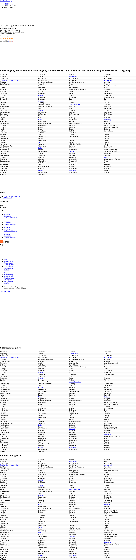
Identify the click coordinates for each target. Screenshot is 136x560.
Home (5, 259)
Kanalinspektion (9, 264)
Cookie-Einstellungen (10, 218)
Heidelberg (107, 119)
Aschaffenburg (73, 76)
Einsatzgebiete (8, 266)
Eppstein (40, 101)
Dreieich (40, 95)
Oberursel (72, 151)
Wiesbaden (72, 170)
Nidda (40, 148)
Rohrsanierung (8, 261)
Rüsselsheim (108, 157)
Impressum (7, 214)
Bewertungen (5, 36)
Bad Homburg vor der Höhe (9, 80)
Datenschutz (7, 216)
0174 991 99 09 (7, 198)
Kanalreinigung (8, 263)
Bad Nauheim (108, 80)
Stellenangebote (8, 268)
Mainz (40, 142)
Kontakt (6, 270)
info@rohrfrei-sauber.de (12, 196)
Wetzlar (40, 170)
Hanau (40, 119)
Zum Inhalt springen (6, 1)
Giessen (40, 110)
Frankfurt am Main (75, 104)
